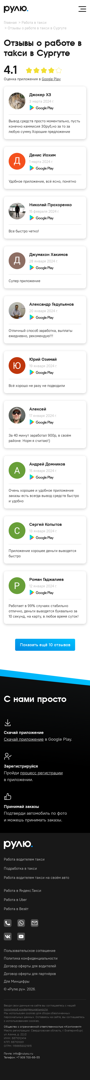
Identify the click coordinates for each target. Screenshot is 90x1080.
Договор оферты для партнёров (30, 973)
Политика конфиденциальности (31, 958)
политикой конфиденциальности (26, 1009)
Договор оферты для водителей (30, 966)
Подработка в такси (20, 868)
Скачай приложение (24, 739)
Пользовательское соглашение (29, 950)
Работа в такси (34, 22)
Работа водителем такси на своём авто (36, 877)
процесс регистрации (41, 773)
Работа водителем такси (24, 859)
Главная (10, 22)
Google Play (51, 79)
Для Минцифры (17, 981)
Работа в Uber (15, 899)
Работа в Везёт (16, 908)
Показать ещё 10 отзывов (45, 644)
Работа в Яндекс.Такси (22, 890)
